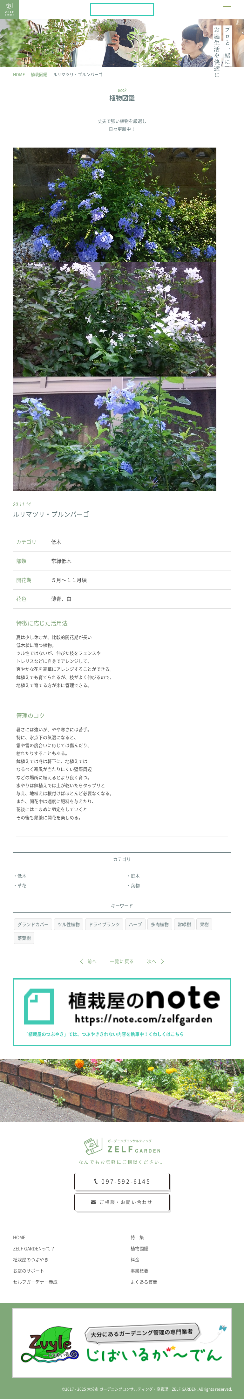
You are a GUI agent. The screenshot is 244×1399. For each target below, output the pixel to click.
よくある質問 (144, 1282)
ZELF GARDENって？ (34, 1248)
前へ (92, 961)
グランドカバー (33, 924)
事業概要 (139, 1271)
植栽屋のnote (153, 8)
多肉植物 (160, 924)
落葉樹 (24, 938)
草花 (21, 885)
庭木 (135, 876)
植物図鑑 (139, 1248)
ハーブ (135, 924)
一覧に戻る (122, 961)
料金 (135, 1259)
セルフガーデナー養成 (35, 1282)
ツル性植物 (69, 924)
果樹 (204, 924)
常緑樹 (184, 924)
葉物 (135, 885)
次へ (152, 961)
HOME (19, 1237)
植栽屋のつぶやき (31, 1259)
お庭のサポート (28, 1271)
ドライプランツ (104, 924)
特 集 (137, 1237)
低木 (21, 876)
